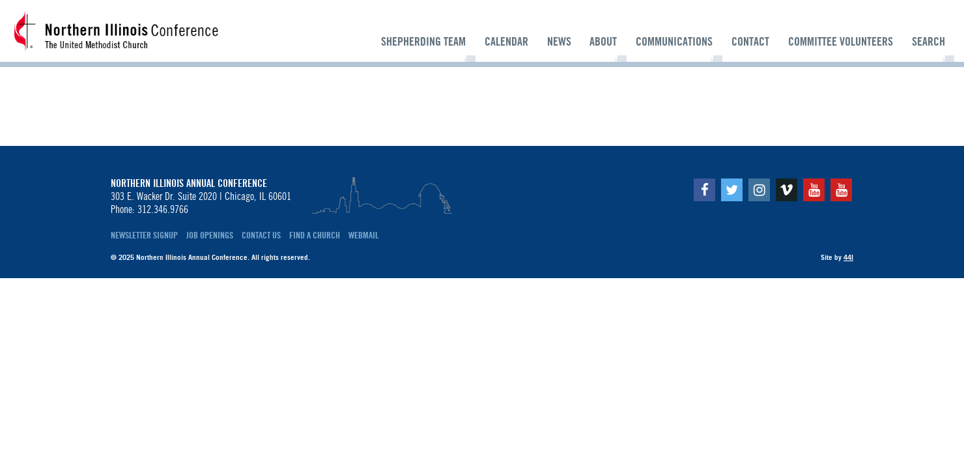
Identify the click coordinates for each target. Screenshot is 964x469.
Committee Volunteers (840, 42)
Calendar (506, 42)
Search (928, 42)
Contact (750, 42)
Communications (674, 42)
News (559, 42)
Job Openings (209, 235)
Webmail (363, 235)
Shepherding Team (423, 42)
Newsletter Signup (144, 235)
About (603, 42)
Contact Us (261, 235)
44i (848, 257)
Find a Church (314, 235)
